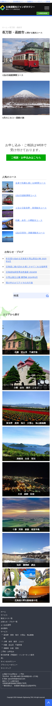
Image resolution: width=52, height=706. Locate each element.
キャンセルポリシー (8, 661)
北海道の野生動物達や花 (26, 600)
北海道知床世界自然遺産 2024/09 (21, 272)
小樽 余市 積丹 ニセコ (26, 388)
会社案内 (4, 628)
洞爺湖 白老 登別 (26, 458)
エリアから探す (11, 314)
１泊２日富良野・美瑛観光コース (31, 208)
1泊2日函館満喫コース (12, 75)
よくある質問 (6, 625)
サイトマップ (6, 668)
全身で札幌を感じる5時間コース (30, 183)
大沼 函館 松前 (26, 494)
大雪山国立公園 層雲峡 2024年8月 (22, 277)
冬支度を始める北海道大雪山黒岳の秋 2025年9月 (26, 260)
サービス (4, 615)
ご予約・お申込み (7, 652)
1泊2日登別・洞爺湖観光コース (30, 233)
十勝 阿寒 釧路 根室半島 (26, 529)
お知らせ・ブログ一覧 (9, 622)
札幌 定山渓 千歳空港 (26, 352)
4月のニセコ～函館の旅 (13, 118)
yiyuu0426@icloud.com (16, 679)
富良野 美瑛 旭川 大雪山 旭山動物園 (26, 423)
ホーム (4, 27)
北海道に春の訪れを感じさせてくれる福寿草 (26, 266)
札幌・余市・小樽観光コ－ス (28, 220)
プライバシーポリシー (9, 665)
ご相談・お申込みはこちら (39, 8)
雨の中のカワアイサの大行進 (19, 282)
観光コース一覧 (6, 618)
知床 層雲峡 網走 (26, 565)
